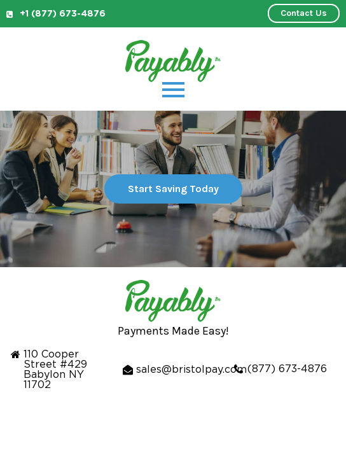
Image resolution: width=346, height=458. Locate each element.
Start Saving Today (173, 189)
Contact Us (303, 13)
